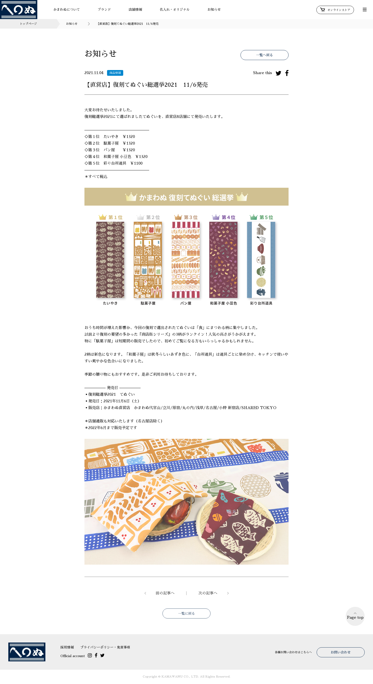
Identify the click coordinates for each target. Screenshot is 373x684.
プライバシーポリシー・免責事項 (105, 647)
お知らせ (214, 9)
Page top (355, 615)
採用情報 (67, 647)
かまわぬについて (66, 9)
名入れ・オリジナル (175, 9)
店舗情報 (135, 9)
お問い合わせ (341, 652)
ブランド (104, 9)
